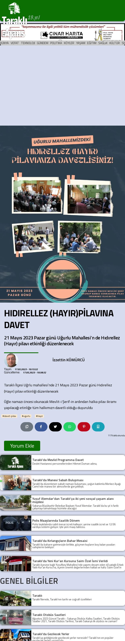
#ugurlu (26, 416)
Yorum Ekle (22, 446)
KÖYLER (69, 43)
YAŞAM (80, 43)
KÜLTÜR (114, 43)
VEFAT (15, 43)
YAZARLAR (55, 33)
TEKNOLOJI (28, 43)
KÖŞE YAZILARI (38, 35)
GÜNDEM (42, 43)
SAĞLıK (102, 43)
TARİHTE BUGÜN (73, 35)
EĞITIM (91, 43)
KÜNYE (102, 33)
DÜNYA (4, 43)
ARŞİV (88, 33)
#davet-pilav (9, 416)
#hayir (39, 416)
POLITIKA (56, 43)
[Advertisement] (38, 86)
